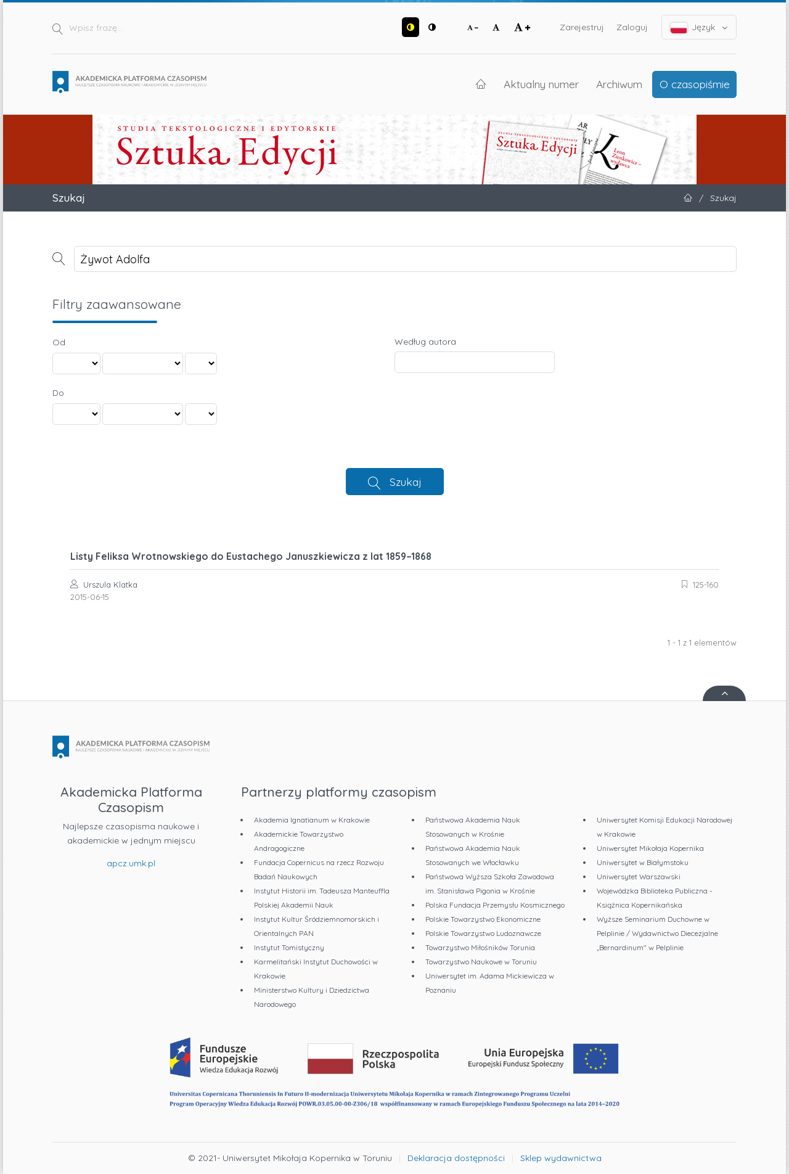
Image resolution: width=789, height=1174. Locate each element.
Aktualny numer (541, 84)
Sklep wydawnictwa (561, 1158)
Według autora (425, 341)
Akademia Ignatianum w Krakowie (312, 819)
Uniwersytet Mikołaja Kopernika (650, 848)
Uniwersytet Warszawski (639, 876)
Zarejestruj (582, 27)
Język (699, 27)
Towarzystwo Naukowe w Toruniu (481, 961)
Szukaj (406, 481)
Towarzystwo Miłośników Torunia (480, 947)
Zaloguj (632, 27)
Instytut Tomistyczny (289, 947)
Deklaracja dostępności (456, 1158)
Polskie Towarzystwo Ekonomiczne (483, 919)
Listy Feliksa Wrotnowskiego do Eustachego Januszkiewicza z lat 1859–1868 (250, 556)
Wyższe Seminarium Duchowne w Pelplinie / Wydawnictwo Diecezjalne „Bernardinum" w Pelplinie (657, 933)
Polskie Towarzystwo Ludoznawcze (483, 933)
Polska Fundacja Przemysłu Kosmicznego (495, 904)
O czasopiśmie (695, 84)
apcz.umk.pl (131, 863)
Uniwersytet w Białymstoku (643, 862)
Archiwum (619, 84)
